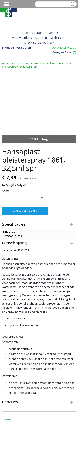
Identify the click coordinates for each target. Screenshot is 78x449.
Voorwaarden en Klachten (29, 38)
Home (24, 33)
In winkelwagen (26, 211)
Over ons (52, 33)
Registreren (23, 47)
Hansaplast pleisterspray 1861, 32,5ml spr (37, 65)
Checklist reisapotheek (39, 43)
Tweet (7, 419)
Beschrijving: (10, 258)
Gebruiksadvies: (12, 336)
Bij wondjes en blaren (43, 63)
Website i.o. (58, 38)
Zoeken (72, 4)
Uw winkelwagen (64, 47)
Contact (37, 33)
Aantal (6, 191)
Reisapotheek (20, 63)
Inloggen (8, 47)
